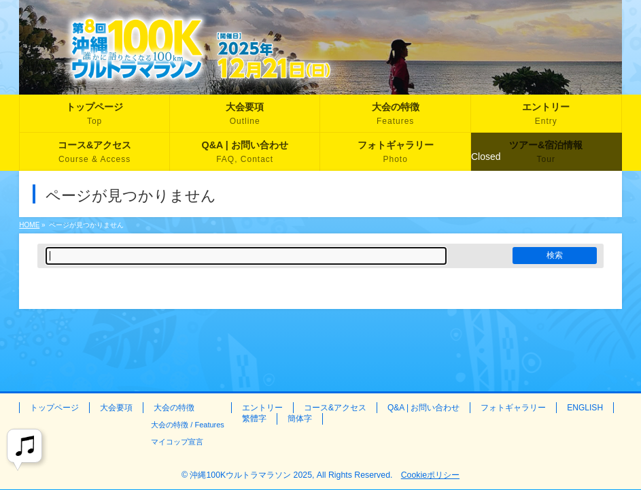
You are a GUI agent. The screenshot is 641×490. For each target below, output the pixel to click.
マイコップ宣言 (177, 442)
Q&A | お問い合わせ (423, 407)
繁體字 (254, 418)
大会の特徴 (174, 407)
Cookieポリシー (430, 475)
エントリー (262, 407)
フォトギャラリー (513, 407)
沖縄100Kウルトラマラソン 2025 (251, 475)
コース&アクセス (335, 407)
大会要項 (116, 407)
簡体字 (300, 418)
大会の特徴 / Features (187, 425)
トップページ (54, 407)
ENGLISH (585, 407)
